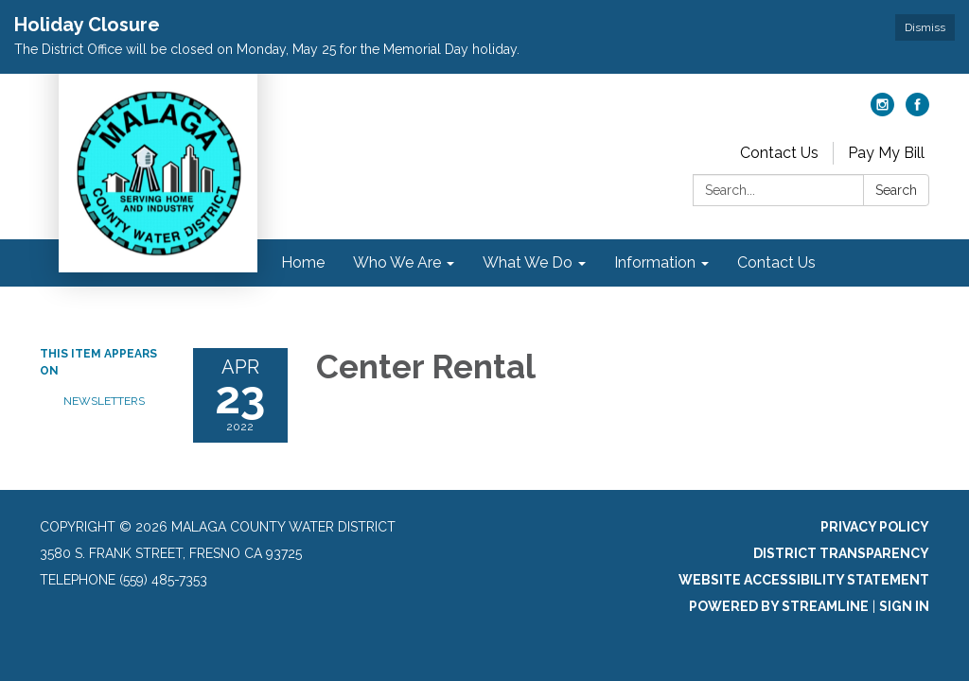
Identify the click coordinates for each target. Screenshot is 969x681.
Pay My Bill (886, 153)
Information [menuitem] (655, 262)
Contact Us (779, 153)
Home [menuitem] (303, 262)
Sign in (904, 606)
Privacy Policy (874, 526)
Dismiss (925, 27)
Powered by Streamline (779, 606)
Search (896, 190)
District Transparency (841, 553)
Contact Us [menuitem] (776, 262)
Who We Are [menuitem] (397, 262)
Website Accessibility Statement (803, 579)
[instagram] (882, 111)
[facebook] (917, 111)
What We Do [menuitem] (528, 262)
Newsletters (104, 401)
